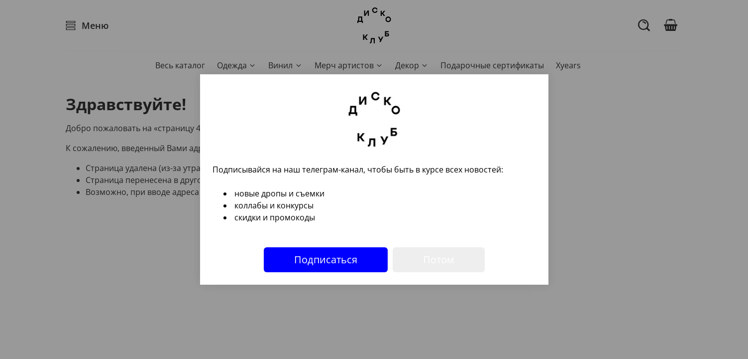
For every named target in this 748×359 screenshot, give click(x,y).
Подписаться (325, 259)
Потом (438, 259)
